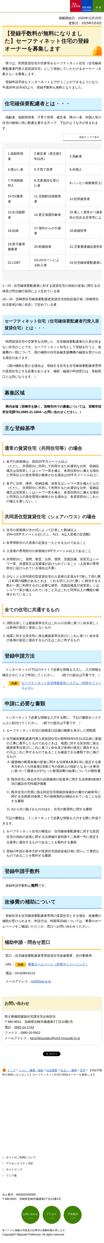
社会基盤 (51, 1070)
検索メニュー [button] (97, 8)
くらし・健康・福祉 (31, 1070)
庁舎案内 (73, 1214)
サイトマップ (14, 1169)
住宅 (83, 1070)
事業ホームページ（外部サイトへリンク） (58, 964)
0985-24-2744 (24, 1027)
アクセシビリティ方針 (19, 1163)
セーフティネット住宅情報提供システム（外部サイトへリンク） (61, 685)
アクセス (52, 1214)
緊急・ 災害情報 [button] (75, 5)
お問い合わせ (30, 1214)
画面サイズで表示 (89, 137)
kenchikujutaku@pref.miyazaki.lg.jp (55, 1038)
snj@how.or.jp (41, 981)
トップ (11, 1070)
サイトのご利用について (21, 1157)
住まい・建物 (68, 1070)
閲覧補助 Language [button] (87, 8)
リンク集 (11, 1175)
